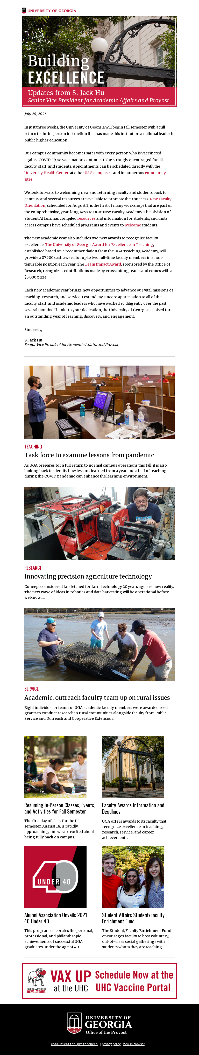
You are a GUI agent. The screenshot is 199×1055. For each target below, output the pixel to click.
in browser (137, 1044)
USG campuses (98, 172)
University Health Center (46, 172)
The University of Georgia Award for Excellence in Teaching (99, 244)
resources (86, 218)
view (126, 1044)
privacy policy (111, 1044)
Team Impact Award (103, 264)
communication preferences (74, 1044)
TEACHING (33, 446)
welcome (133, 225)
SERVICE (31, 688)
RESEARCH (33, 567)
